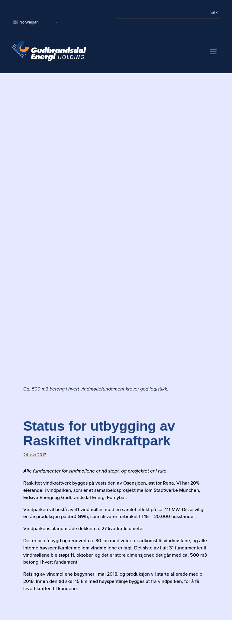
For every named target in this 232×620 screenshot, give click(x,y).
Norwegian (25, 22)
